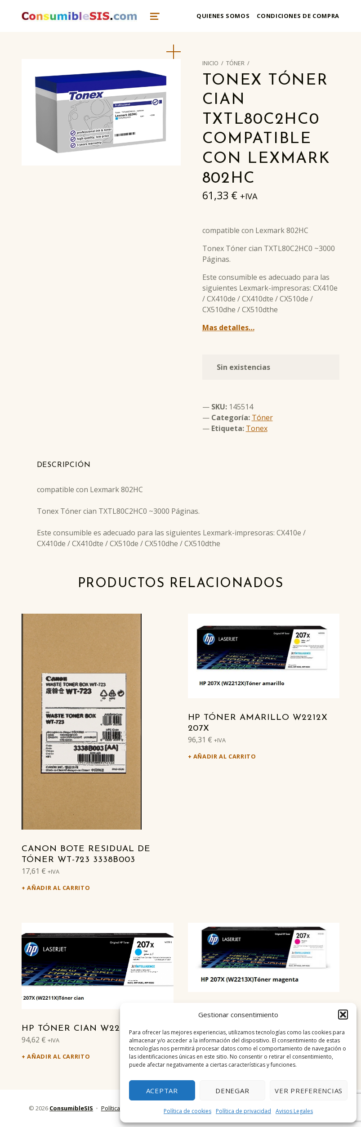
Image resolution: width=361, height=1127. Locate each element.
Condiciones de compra (298, 16)
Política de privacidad (243, 1111)
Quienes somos (223, 16)
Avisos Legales (294, 1111)
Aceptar (162, 1090)
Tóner (235, 63)
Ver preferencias (309, 1090)
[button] (343, 1014)
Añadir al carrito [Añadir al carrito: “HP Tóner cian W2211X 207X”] (58, 1056)
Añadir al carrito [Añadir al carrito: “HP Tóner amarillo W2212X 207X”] (224, 756)
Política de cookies (187, 1111)
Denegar (232, 1090)
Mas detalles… (228, 327)
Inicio (210, 63)
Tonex (256, 428)
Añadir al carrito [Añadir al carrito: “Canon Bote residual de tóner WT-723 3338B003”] (58, 888)
